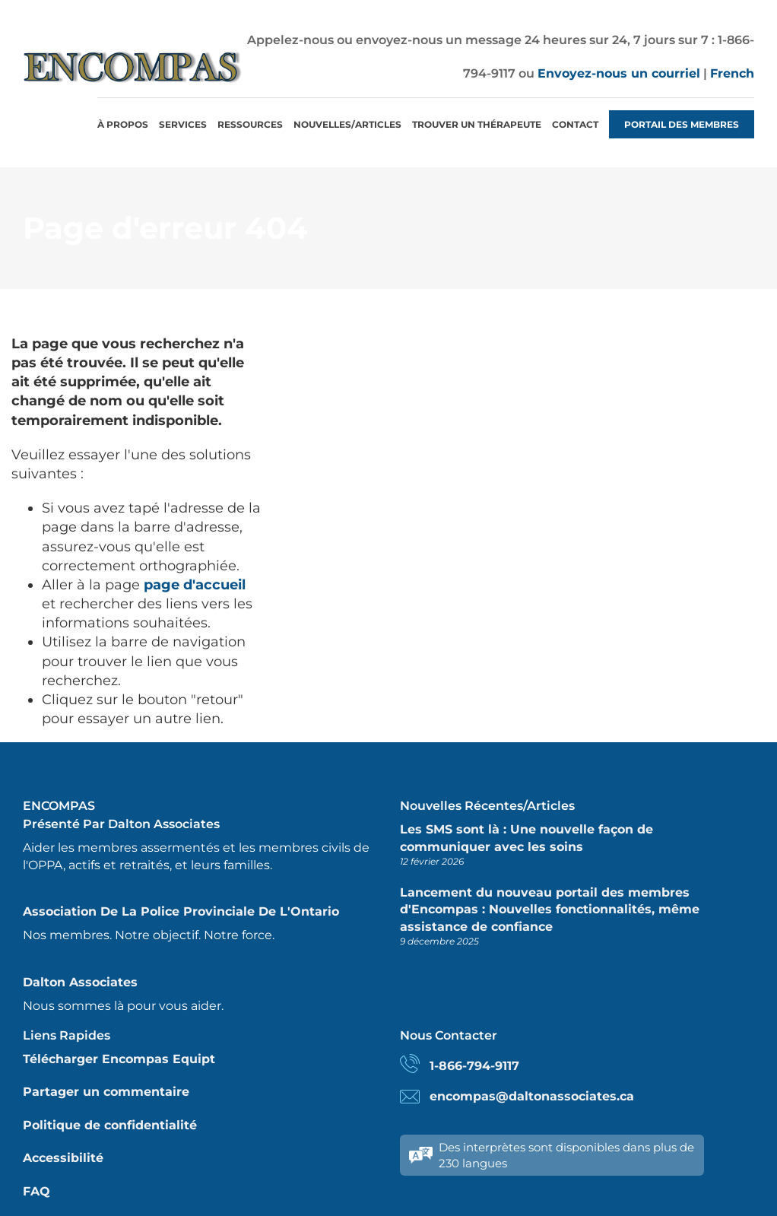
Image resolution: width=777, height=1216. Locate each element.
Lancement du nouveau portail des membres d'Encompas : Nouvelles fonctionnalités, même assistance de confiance (549, 909)
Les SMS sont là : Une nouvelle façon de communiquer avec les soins (526, 837)
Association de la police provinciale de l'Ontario (181, 911)
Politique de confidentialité (110, 1125)
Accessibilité (63, 1158)
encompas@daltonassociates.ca (532, 1096)
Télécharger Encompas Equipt (119, 1059)
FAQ (36, 1191)
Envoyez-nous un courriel (619, 73)
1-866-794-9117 (474, 1066)
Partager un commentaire (106, 1091)
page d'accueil (195, 584)
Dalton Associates (80, 982)
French (732, 73)
